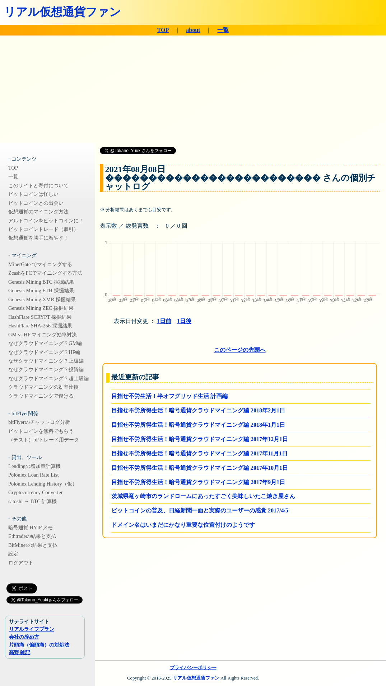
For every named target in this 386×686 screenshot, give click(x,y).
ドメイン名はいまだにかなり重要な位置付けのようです (183, 525)
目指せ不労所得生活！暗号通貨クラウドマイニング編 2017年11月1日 (199, 453)
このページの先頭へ (240, 350)
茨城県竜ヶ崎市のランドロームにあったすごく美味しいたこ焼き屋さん (203, 496)
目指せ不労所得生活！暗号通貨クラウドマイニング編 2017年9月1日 (198, 482)
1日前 (164, 321)
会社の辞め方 (24, 637)
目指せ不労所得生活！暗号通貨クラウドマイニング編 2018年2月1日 (198, 410)
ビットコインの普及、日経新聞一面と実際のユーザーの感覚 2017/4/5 (199, 510)
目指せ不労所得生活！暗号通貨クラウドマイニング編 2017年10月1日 (199, 468)
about (193, 30)
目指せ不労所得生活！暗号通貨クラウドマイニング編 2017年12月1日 (199, 439)
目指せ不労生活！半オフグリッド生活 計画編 (169, 396)
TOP (163, 30)
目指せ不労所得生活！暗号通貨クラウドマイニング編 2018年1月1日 (198, 425)
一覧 (223, 30)
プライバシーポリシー (193, 667)
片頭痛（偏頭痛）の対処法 (39, 645)
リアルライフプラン (31, 629)
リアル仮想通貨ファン (62, 11)
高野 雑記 (20, 652)
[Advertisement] (193, 89)
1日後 (184, 321)
